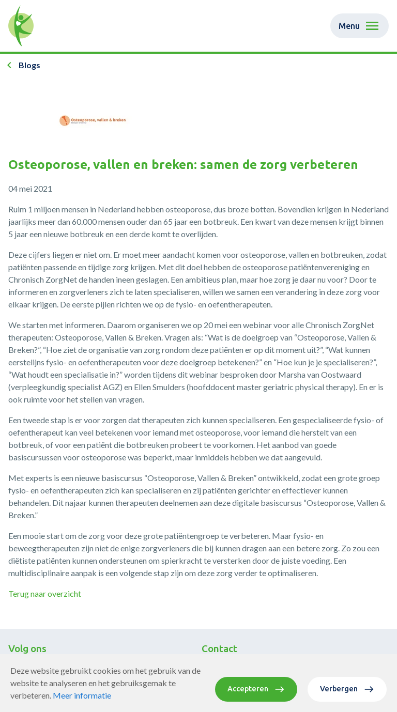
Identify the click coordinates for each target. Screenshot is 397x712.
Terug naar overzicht (44, 593)
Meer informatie (82, 695)
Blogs (29, 65)
